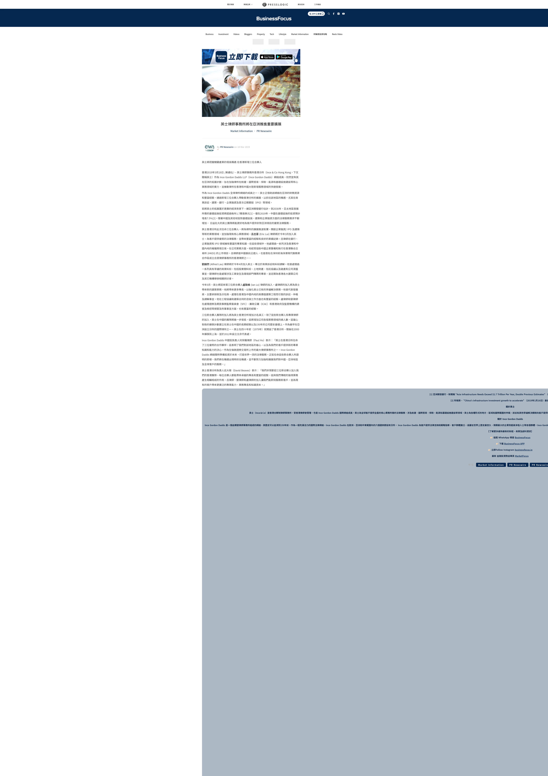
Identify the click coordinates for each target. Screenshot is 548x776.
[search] (329, 13)
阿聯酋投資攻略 (320, 34)
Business (210, 34)
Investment (223, 34)
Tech (272, 34)
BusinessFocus (522, 437)
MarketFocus (522, 456)
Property (261, 34)
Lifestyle (282, 34)
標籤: (472, 464)
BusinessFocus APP (514, 443)
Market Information (300, 34)
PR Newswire (264, 131)
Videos (236, 34)
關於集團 (230, 4)
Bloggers (248, 34)
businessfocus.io (524, 449)
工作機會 (317, 4)
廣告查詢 (301, 4)
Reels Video (337, 34)
